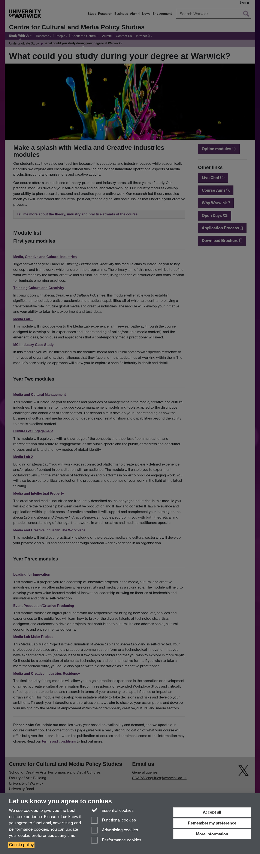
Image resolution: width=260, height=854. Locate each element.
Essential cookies (112, 810)
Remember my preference (212, 823)
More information (212, 834)
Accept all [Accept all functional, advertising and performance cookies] (212, 812)
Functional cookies (113, 820)
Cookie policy (21, 844)
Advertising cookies (114, 830)
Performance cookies (116, 840)
